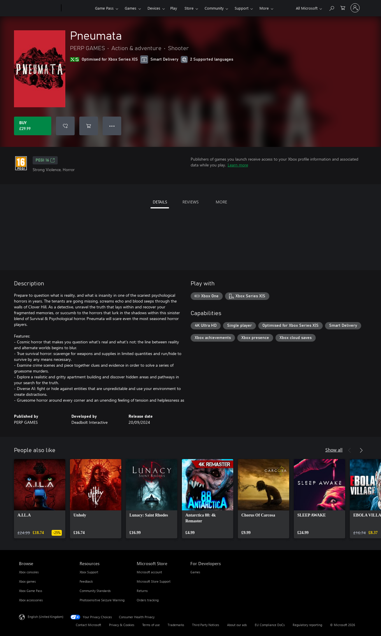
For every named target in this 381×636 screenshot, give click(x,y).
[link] (39, 498)
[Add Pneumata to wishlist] (65, 126)
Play (173, 8)
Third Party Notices (205, 625)
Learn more (238, 165)
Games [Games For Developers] (195, 572)
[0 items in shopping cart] (342, 7)
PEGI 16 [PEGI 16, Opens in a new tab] (45, 160)
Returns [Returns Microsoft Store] (142, 591)
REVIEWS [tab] (190, 202)
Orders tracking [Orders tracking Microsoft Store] (148, 600)
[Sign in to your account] (355, 8)
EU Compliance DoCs (270, 625)
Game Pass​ (104, 8)
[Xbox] (77, 8)
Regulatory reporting (307, 625)
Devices (154, 8)
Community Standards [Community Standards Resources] (95, 591)
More (264, 8)
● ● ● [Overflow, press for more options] (112, 125)
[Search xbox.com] (331, 7)
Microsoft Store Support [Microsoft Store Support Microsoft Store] (154, 581)
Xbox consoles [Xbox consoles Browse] (29, 572)
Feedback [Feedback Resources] (86, 581)
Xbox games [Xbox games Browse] (27, 581)
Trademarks (176, 625)
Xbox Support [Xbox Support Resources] (89, 572)
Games (130, 8)
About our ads (237, 625)
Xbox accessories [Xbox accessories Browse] (31, 600)
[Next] (361, 450)
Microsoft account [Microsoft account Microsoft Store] (149, 572)
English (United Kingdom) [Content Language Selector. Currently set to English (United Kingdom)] (45, 617)
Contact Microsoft (88, 625)
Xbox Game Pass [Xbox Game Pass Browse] (30, 591)
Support (241, 8)
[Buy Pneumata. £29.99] (32, 126)
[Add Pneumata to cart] (88, 126)
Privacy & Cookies (121, 625)
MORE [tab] (221, 202)
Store (189, 8)
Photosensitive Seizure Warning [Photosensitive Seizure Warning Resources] (102, 600)
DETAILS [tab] (160, 202)
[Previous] (349, 450)
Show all (334, 450)
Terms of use (151, 625)
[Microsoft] (39, 8)
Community (214, 8)
